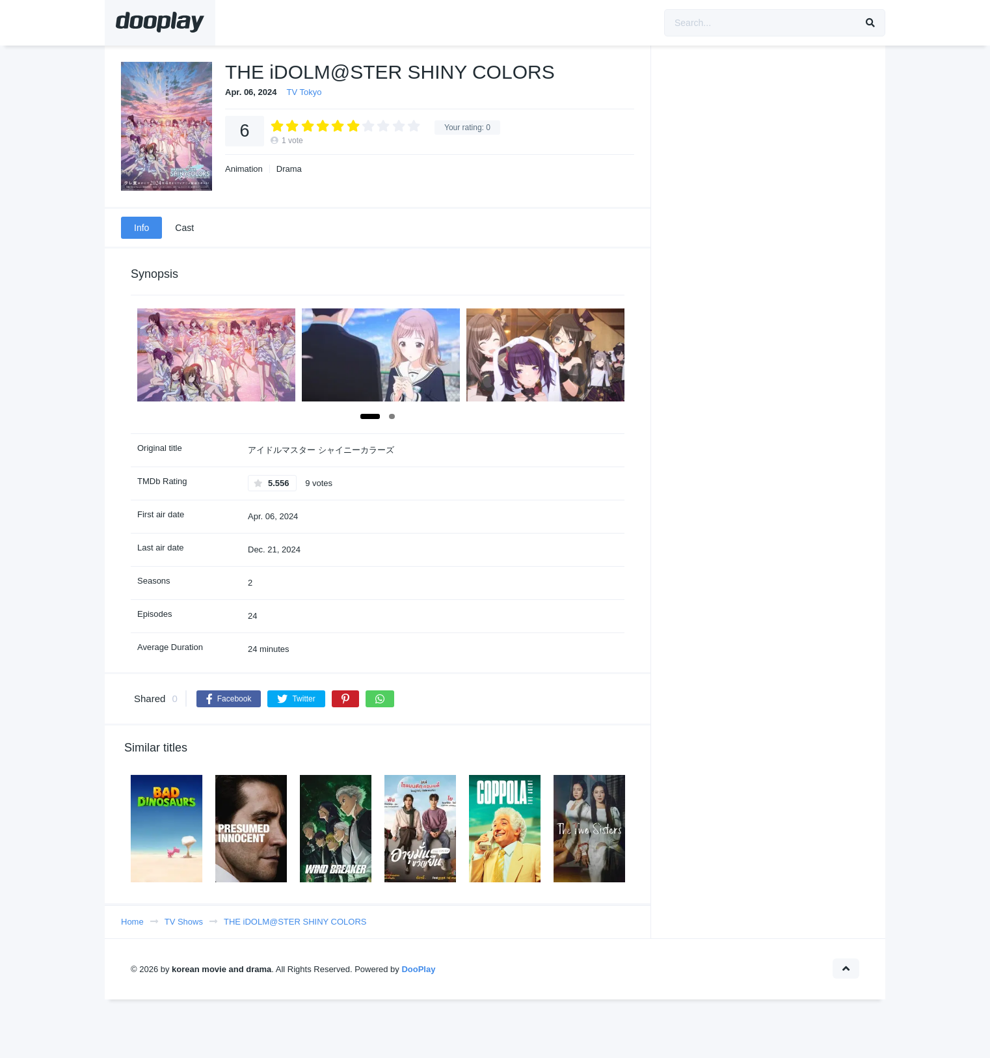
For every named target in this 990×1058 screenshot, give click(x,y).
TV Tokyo (304, 92)
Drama (289, 169)
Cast (184, 228)
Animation (244, 169)
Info (141, 228)
